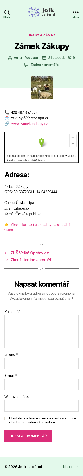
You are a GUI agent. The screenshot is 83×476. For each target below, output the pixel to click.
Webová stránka (17, 397)
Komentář (12, 312)
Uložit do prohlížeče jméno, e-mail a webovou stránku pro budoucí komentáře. (42, 420)
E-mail (10, 376)
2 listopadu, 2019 (61, 57)
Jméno (11, 355)
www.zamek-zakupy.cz (29, 123)
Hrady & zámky (41, 35)
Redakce (31, 57)
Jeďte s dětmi (30, 466)
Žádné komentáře (44, 65)
